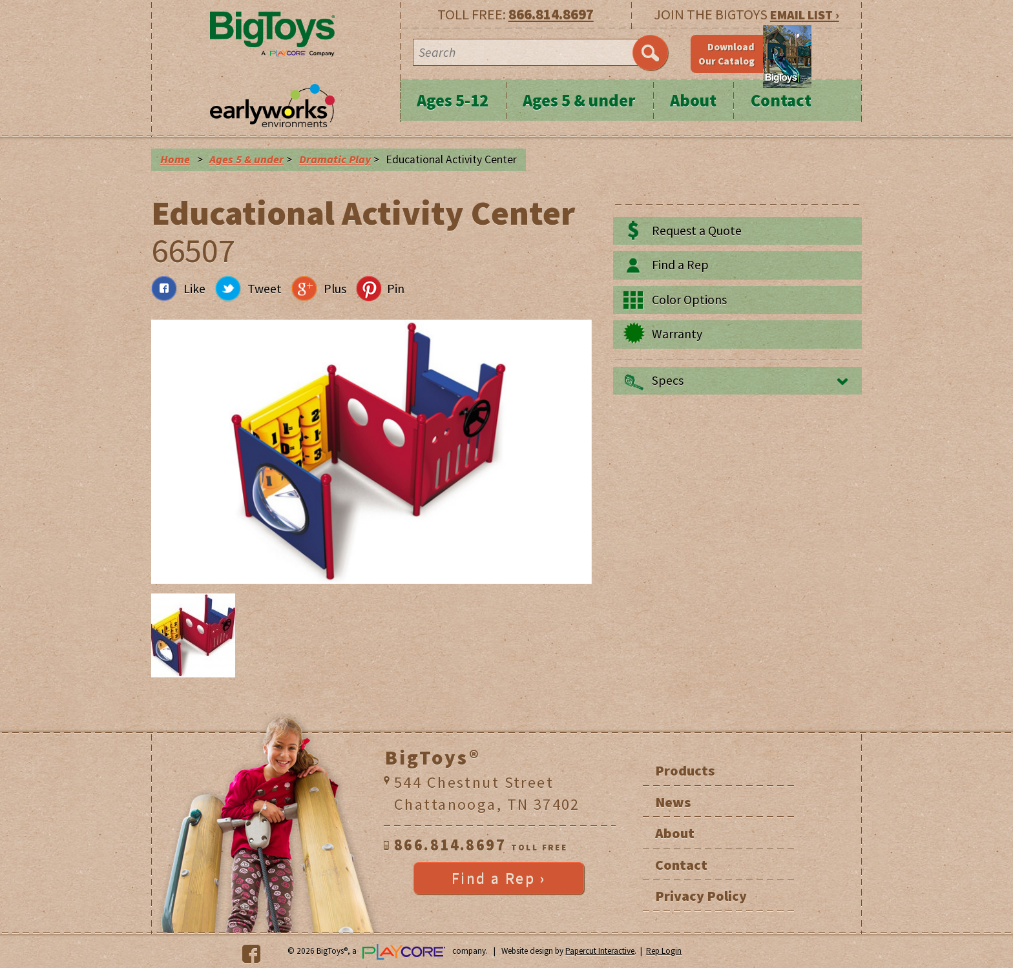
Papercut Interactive (599, 950)
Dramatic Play (335, 159)
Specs (668, 380)
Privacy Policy (701, 896)
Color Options (689, 299)
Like (194, 288)
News (673, 802)
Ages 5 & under (579, 100)
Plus (335, 288)
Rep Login (664, 950)
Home (175, 159)
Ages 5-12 (452, 100)
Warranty (677, 334)
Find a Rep (680, 265)
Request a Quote (697, 230)
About (693, 100)
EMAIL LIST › (804, 14)
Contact (781, 100)
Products (685, 770)
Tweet (264, 288)
